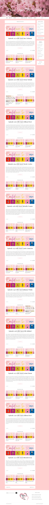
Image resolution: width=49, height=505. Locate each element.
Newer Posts (32, 487)
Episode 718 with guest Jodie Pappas (40, 56)
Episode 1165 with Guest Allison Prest (20, 122)
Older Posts (8, 487)
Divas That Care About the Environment (39, 46)
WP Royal (10, 503)
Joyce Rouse (38, 44)
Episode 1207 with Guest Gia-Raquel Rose (37, 499)
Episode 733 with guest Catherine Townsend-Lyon (39, 52)
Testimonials (40, 37)
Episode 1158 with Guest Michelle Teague (20, 206)
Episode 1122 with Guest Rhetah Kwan (20, 457)
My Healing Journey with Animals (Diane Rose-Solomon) (9, 103)
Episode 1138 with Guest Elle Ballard (20, 331)
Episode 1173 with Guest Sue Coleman (20, 38)
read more (20, 89)
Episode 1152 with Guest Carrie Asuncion (20, 248)
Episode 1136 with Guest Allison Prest (20, 415)
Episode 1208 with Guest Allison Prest (36, 497)
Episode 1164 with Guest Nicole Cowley (20, 164)
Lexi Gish (7, 50)
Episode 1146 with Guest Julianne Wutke (20, 290)
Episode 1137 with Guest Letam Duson (20, 373)
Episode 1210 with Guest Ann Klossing (36, 494)
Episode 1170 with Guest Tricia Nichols (20, 80)
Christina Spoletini (20, 78)
